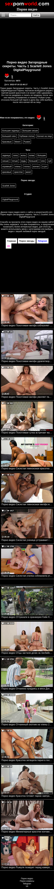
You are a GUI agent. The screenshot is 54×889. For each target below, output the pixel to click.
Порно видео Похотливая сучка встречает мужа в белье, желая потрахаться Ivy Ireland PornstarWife (27, 432)
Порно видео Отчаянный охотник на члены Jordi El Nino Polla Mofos (27, 724)
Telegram (27, 883)
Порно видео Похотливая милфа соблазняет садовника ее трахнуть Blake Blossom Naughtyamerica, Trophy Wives (27, 325)
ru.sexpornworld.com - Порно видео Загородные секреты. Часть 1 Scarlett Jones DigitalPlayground (27, 214)
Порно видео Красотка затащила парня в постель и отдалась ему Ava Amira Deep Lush (27, 760)
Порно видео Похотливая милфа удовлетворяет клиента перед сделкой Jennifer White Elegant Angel (27, 361)
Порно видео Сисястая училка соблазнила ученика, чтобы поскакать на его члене (27, 576)
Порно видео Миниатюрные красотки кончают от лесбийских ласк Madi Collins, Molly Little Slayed (27, 831)
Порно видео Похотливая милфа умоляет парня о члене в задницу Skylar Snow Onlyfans (27, 397)
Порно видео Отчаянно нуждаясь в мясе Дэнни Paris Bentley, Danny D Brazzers (27, 688)
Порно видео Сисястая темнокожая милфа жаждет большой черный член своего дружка (27, 504)
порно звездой (38, 231)
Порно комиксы (27, 881)
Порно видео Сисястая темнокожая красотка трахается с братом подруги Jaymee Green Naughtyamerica (27, 468)
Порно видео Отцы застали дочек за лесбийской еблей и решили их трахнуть (27, 653)
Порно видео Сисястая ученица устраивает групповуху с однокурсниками (27, 540)
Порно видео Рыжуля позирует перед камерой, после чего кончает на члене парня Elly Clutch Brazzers (27, 867)
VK (27, 886)
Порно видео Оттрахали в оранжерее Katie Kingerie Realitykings (27, 617)
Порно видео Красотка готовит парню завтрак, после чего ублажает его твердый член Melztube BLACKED (27, 796)
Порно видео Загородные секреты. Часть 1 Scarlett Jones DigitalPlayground (27, 66)
